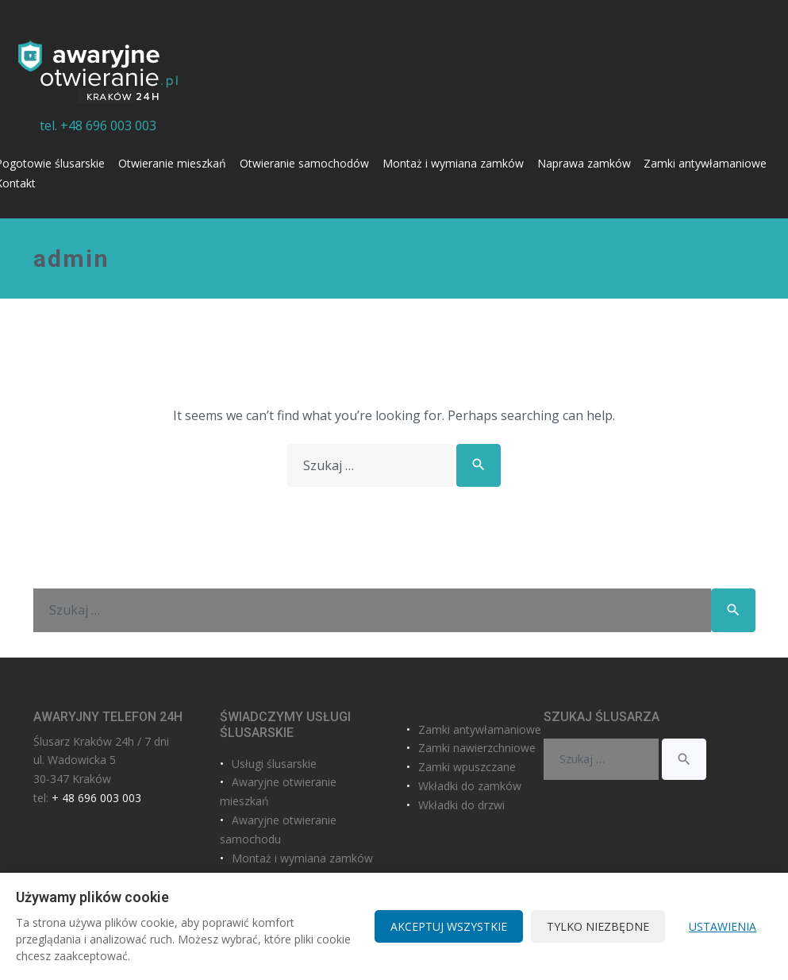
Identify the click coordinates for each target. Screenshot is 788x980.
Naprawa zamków (584, 163)
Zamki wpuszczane (467, 766)
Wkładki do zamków (469, 785)
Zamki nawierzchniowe (477, 747)
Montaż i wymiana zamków (453, 163)
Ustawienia (722, 926)
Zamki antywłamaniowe (705, 163)
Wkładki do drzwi (461, 804)
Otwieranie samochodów (304, 163)
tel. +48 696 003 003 (98, 125)
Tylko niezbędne (598, 926)
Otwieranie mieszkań (172, 163)
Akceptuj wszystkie (448, 926)
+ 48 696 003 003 (96, 797)
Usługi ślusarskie (274, 763)
